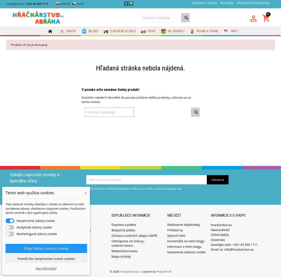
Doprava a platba (204, 3)
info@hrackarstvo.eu (239, 249)
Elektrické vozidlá (119, 31)
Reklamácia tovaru (124, 251)
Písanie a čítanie (204, 31)
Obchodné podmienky (253, 3)
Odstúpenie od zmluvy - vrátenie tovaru (128, 243)
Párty (231, 31)
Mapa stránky (121, 256)
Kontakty (226, 3)
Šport (148, 31)
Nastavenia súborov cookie (186, 252)
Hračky (67, 31)
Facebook (126, 4)
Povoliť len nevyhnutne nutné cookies (46, 258)
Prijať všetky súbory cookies (46, 248)
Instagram (131, 4)
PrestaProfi (164, 271)
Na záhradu (172, 31)
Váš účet (174, 215)
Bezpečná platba (123, 230)
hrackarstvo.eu (130, 271)
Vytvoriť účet (176, 235)
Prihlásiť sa (175, 230)
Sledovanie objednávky (183, 224)
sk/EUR (63, 4)
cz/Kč (78, 4)
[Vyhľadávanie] (156, 17)
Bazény (89, 31)
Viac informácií (46, 268)
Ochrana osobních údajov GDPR (134, 235)
